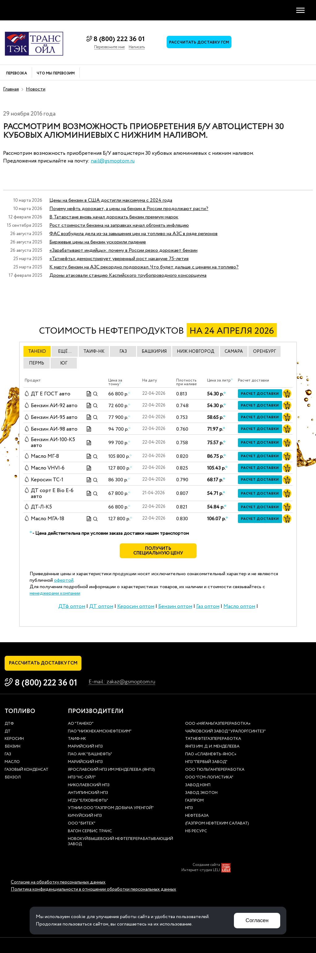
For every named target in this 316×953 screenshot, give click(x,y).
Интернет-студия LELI (200, 870)
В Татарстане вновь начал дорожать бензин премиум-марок (113, 217)
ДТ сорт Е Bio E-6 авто (52, 493)
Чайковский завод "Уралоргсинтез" (225, 731)
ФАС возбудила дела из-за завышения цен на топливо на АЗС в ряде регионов (133, 233)
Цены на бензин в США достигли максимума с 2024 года (110, 200)
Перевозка (16, 73)
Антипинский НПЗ (88, 793)
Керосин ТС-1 (47, 480)
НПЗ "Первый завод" (206, 762)
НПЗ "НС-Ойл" (82, 777)
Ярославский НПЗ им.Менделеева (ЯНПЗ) (111, 770)
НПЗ (189, 808)
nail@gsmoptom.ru (113, 161)
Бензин (12, 746)
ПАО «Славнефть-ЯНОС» (210, 754)
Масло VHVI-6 (47, 468)
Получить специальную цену (158, 551)
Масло (12, 762)
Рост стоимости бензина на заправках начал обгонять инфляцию (119, 225)
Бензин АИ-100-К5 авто (53, 442)
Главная (11, 89)
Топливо (20, 711)
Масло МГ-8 (45, 456)
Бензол (13, 777)
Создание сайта (206, 864)
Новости (35, 89)
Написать (137, 47)
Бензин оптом (175, 606)
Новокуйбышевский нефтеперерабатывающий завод (120, 842)
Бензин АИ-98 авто (54, 429)
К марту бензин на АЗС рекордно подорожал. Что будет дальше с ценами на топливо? (144, 267)
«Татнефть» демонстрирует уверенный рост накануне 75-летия (119, 258)
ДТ (7, 731)
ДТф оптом (71, 606)
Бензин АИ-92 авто (54, 405)
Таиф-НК (77, 739)
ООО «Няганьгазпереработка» (218, 724)
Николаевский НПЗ (89, 785)
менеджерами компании (55, 593)
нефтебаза (197, 816)
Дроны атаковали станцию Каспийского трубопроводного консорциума (127, 275)
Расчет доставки (260, 393)
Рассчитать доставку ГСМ (199, 42)
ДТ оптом (101, 606)
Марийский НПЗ (85, 746)
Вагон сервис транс (90, 831)
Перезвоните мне (109, 47)
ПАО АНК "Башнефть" (90, 754)
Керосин (14, 739)
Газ (8, 754)
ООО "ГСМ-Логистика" (209, 777)
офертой (63, 580)
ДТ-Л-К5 (41, 507)
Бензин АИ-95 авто (54, 417)
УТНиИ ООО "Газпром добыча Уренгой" (111, 808)
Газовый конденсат (26, 770)
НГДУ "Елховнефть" (88, 800)
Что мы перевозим (56, 73)
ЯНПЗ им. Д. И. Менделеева (212, 746)
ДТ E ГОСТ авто (50, 394)
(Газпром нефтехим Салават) (217, 823)
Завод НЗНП (197, 785)
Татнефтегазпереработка (213, 739)
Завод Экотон (201, 793)
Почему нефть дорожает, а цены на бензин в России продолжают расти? (128, 208)
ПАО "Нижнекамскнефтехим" (99, 731)
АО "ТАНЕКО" (81, 724)
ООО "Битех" (81, 823)
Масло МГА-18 (47, 519)
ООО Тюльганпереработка (214, 770)
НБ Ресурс (196, 831)
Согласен (257, 920)
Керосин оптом (135, 606)
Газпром (194, 800)
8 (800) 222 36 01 (119, 39)
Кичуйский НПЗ (85, 816)
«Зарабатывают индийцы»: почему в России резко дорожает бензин (123, 250)
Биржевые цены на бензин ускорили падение (97, 242)
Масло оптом (239, 606)
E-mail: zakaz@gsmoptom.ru (122, 682)
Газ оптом (207, 606)
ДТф (9, 724)
